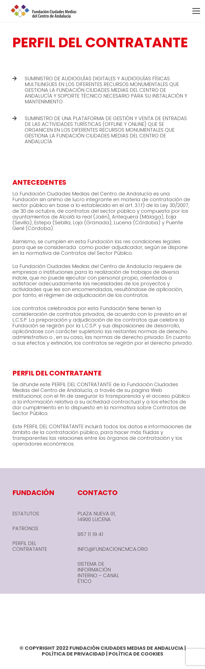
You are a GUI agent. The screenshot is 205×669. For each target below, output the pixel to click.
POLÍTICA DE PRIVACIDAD (73, 653)
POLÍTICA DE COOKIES (136, 653)
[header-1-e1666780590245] (43, 11)
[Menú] (196, 11)
